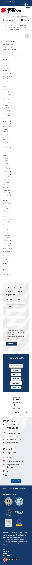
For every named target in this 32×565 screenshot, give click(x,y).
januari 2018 (6, 110)
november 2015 (7, 147)
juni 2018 (5, 105)
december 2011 (7, 240)
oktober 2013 (6, 200)
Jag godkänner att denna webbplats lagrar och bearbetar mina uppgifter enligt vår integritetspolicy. (15, 333)
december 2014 (7, 171)
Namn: (9, 306)
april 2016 (6, 137)
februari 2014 (6, 190)
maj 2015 (5, 161)
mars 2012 (6, 232)
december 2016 (7, 121)
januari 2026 (6, 68)
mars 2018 (6, 108)
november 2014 (7, 174)
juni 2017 (5, 118)
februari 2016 (6, 139)
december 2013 (7, 195)
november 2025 (7, 73)
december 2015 (7, 145)
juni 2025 (5, 78)
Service (16, 387)
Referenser (16, 383)
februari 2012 (6, 235)
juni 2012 (5, 224)
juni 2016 (5, 131)
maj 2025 (5, 81)
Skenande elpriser (8, 52)
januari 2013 (6, 211)
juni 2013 (5, 206)
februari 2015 (6, 166)
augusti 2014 (6, 182)
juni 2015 (5, 158)
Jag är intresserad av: (15, 299)
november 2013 (7, 198)
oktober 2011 (6, 246)
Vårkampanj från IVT (8, 44)
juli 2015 (5, 155)
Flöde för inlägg (7, 269)
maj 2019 (5, 97)
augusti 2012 (6, 222)
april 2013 (6, 208)
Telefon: (10, 314)
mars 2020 (6, 86)
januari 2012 (6, 238)
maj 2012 (5, 227)
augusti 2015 (6, 153)
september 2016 (7, 126)
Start (13, 16)
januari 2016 (6, 142)
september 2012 (7, 219)
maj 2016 (5, 134)
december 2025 (7, 70)
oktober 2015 (6, 150)
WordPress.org (7, 274)
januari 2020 (6, 89)
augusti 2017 (6, 116)
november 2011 (7, 243)
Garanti (16, 370)
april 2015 (6, 163)
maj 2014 (5, 184)
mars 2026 (6, 62)
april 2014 (6, 187)
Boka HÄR (16, 481)
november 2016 (7, 123)
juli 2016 (5, 129)
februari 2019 (6, 100)
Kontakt (16, 379)
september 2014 (7, 179)
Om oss (16, 374)
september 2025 (7, 76)
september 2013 (7, 203)
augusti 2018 (6, 102)
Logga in (5, 266)
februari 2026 (6, 65)
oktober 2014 (6, 177)
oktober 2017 (6, 113)
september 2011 (7, 248)
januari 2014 (6, 192)
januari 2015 (6, 169)
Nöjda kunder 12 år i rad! (9, 49)
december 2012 (7, 214)
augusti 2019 (6, 94)
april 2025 (6, 84)
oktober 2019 (6, 92)
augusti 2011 (6, 251)
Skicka (11, 343)
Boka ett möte (7, 1)
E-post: (9, 321)
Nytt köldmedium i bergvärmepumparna (13, 55)
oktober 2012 (6, 216)
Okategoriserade (7, 259)
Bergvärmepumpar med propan (11, 47)
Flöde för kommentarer (9, 272)
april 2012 (6, 230)
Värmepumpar (16, 366)
